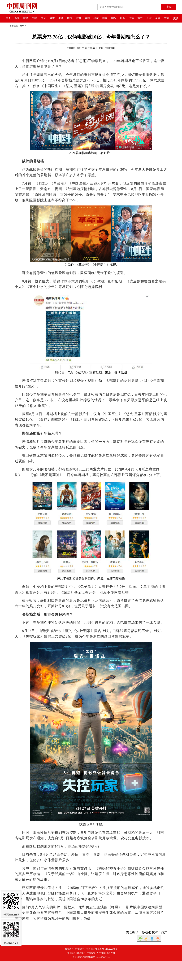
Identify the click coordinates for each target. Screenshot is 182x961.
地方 (139, 18)
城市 (52, 18)
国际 (113, 18)
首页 (8, 18)
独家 (96, 18)
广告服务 (91, 953)
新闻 (17, 18)
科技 (69, 18)
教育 (78, 18)
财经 (25, 18)
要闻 (87, 18)
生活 (60, 18)
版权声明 (110, 953)
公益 (166, 18)
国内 (104, 18)
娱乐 (22, 25)
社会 (122, 18)
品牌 (34, 18)
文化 (43, 18)
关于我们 (71, 953)
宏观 (149, 18)
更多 (175, 18)
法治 (131, 18)
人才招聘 (101, 953)
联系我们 (81, 953)
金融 (157, 18)
